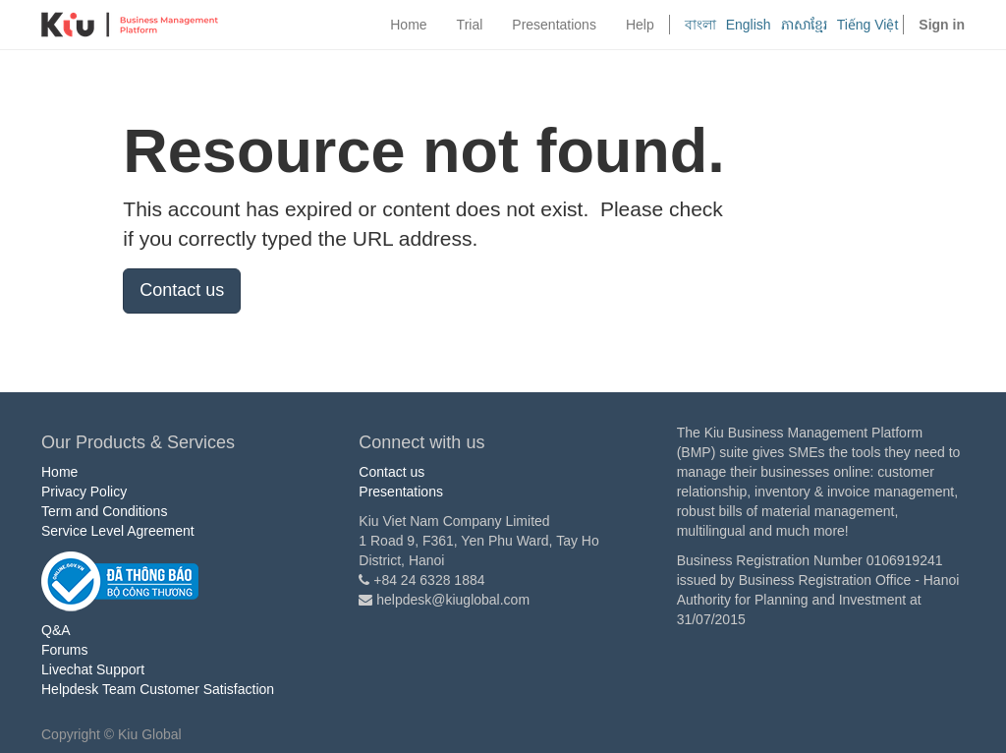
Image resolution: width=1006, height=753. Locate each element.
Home (59, 472)
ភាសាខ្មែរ (804, 24)
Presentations (401, 491)
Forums (64, 650)
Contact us (182, 290)
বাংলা (700, 24)
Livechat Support (92, 669)
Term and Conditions (104, 511)
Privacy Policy (84, 491)
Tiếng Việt (868, 24)
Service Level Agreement (118, 531)
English (748, 24)
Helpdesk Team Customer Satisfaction (157, 689)
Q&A (56, 630)
